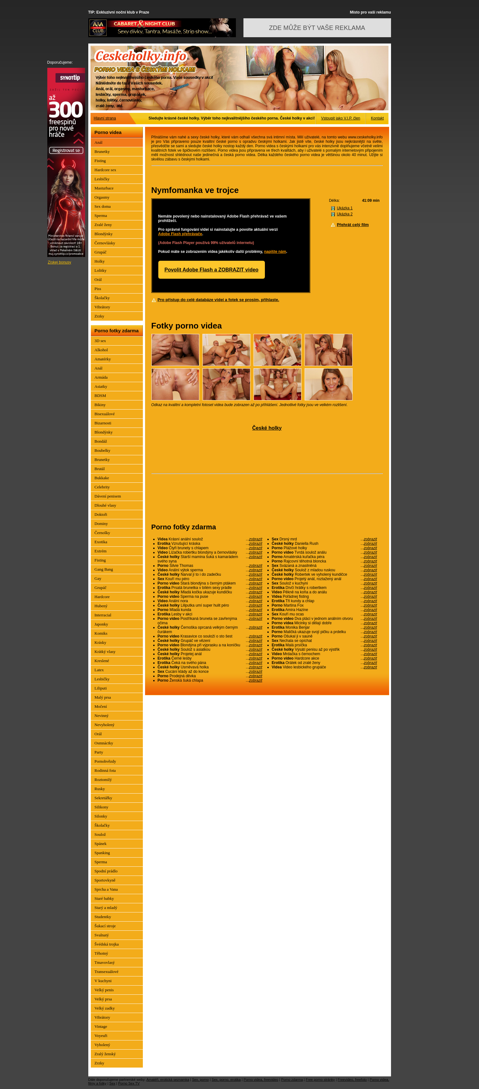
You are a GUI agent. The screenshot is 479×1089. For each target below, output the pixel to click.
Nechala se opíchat (324, 640)
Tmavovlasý (105, 962)
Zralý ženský (105, 1053)
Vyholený (102, 1044)
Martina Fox (324, 605)
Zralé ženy (103, 224)
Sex (112, 1083)
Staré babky (104, 898)
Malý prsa (103, 697)
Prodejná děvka (210, 676)
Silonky (101, 816)
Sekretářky (103, 797)
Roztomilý (103, 779)
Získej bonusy (59, 262)
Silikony (101, 807)
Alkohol (101, 349)
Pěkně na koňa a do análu (324, 592)
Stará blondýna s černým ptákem (210, 583)
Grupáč (101, 252)
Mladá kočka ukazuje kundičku (210, 592)
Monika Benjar (324, 627)
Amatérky (103, 359)
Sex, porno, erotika (226, 1079)
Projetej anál (210, 654)
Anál (98, 142)
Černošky (102, 532)
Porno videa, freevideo (260, 1079)
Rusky (100, 788)
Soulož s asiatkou (210, 649)
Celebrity (102, 487)
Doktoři (101, 514)
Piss (98, 288)
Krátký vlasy (105, 651)
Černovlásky (105, 243)
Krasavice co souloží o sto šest (210, 636)
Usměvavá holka (210, 667)
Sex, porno (200, 1079)
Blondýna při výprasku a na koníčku (210, 645)
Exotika (101, 541)
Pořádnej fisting (324, 596)
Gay (98, 578)
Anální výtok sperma (210, 570)
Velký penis (104, 989)
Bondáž (101, 441)
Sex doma (103, 206)
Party (99, 752)
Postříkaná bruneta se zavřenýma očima (210, 620)
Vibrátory (102, 307)
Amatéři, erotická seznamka (167, 1079)
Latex (99, 669)
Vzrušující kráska (210, 543)
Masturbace (104, 188)
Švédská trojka (107, 944)
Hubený (101, 605)
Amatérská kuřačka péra (324, 557)
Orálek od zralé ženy (324, 663)
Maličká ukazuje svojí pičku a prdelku (324, 632)
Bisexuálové (105, 413)
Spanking (102, 852)
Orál (98, 279)
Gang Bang (104, 569)
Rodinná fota (105, 770)
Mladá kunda (210, 610)
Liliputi (101, 688)
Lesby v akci (210, 614)
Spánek (101, 843)
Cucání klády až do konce (210, 671)
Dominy (101, 523)
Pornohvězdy (105, 761)
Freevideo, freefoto (352, 1079)
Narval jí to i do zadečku (210, 574)
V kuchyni (103, 980)
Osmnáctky (104, 743)
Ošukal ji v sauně (324, 636)
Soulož (100, 834)
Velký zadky (105, 1008)
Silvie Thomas (210, 565)
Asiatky (101, 386)
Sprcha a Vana (106, 889)
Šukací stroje (105, 925)
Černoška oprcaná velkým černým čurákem (210, 629)
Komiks (101, 633)
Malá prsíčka (324, 645)
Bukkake (102, 477)
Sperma (101, 215)
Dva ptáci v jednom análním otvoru (324, 618)
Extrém (101, 551)
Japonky (101, 624)
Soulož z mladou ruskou (324, 570)
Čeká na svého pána (210, 663)
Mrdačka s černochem (324, 654)
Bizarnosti (103, 423)
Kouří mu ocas (324, 614)
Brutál (100, 468)
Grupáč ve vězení (210, 640)
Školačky (102, 297)
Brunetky (102, 151)
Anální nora (210, 601)
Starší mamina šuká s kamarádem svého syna (210, 559)
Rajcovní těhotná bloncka (324, 561)
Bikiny (100, 404)
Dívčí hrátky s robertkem (324, 587)
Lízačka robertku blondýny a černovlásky (210, 552)
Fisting (100, 160)
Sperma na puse (210, 596)
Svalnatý (102, 935)
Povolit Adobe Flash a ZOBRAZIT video (212, 269)
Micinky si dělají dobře (324, 623)
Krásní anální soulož (210, 539)
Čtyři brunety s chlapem (210, 548)
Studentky (103, 916)
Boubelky (103, 450)
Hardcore (102, 596)
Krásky (101, 642)
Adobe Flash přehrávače (180, 234)
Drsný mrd (324, 539)
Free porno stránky (320, 1079)
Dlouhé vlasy (105, 505)
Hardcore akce (324, 658)
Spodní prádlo (106, 871)
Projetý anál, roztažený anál (324, 579)
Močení (101, 706)
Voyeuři (101, 1035)
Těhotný (101, 953)
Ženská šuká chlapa (210, 680)
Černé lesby (210, 658)
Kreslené (102, 660)
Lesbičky (102, 179)
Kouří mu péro (210, 579)
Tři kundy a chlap (324, 601)
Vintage (101, 1026)
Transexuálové (107, 971)
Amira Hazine (324, 610)
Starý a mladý (106, 907)
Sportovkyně (105, 880)
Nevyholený (105, 724)
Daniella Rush (324, 543)
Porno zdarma (292, 1079)
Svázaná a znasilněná (324, 565)
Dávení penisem (108, 496)
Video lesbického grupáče (324, 667)
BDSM (100, 395)
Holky (100, 261)
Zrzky (99, 316)
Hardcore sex (105, 169)
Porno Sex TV (129, 1083)
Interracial (103, 615)
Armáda (101, 377)
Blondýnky (104, 233)
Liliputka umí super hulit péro (210, 605)
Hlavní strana (105, 118)
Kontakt (377, 118)
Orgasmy (102, 197)
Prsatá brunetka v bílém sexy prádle (210, 587)
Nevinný (102, 715)
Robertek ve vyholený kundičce (324, 574)
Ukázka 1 (345, 208)
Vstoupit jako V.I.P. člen (340, 118)
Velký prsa (103, 999)
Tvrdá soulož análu (324, 552)
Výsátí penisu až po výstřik (324, 649)
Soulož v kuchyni (324, 583)
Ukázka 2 (345, 214)
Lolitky (101, 270)
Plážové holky (324, 548)
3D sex (100, 340)
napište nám (275, 251)
